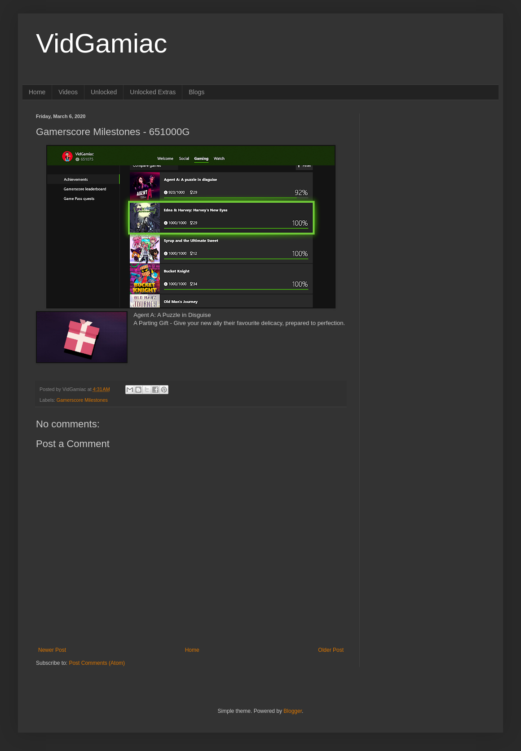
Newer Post (52, 650)
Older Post (331, 650)
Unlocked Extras (153, 92)
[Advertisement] (429, 170)
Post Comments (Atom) (97, 663)
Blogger (292, 711)
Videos (68, 92)
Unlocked (104, 92)
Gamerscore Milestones (82, 400)
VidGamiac (101, 43)
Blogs (196, 92)
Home (37, 92)
